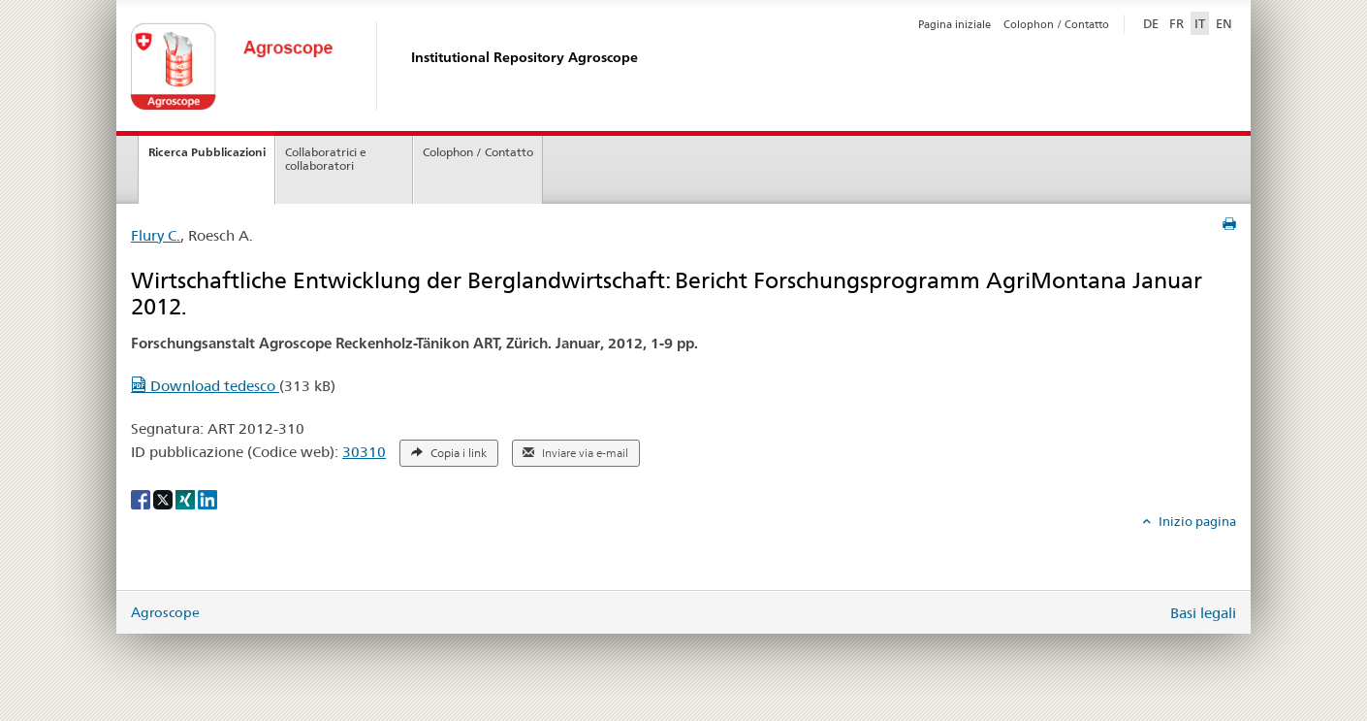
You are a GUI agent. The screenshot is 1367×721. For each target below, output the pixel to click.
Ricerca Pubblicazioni (207, 152)
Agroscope (165, 612)
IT (1199, 23)
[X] (164, 498)
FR (1176, 23)
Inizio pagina (1196, 521)
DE (1152, 22)
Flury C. (155, 235)
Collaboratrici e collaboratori (325, 159)
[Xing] (186, 498)
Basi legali (1203, 613)
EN (1224, 23)
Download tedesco (205, 386)
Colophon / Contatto (1056, 24)
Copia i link (449, 453)
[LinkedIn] (207, 498)
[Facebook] (142, 498)
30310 (364, 451)
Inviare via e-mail (575, 453)
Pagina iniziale (954, 24)
